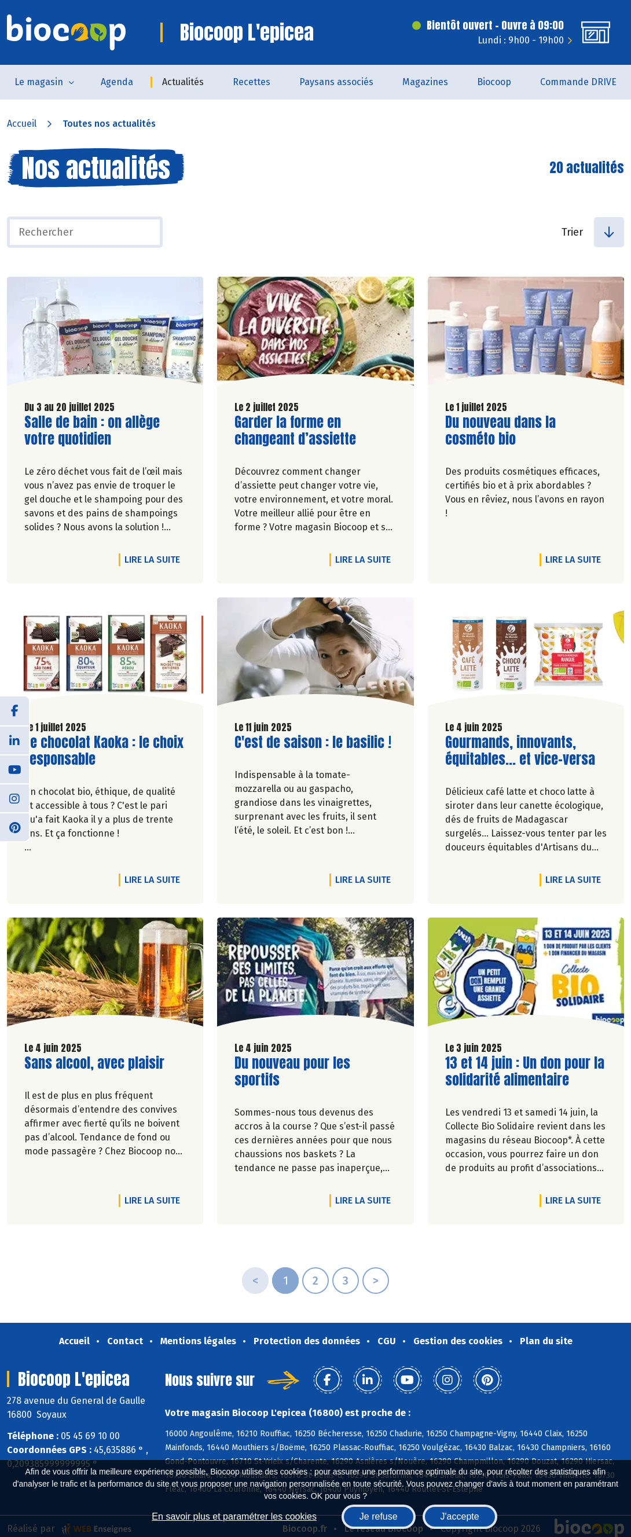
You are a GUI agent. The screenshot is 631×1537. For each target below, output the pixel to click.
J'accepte (460, 1516)
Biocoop (494, 81)
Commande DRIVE (578, 81)
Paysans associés (336, 81)
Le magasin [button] (38, 81)
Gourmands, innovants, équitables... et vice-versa (520, 751)
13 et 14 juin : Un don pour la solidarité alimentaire (524, 1071)
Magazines (425, 81)
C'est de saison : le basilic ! (312, 742)
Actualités (183, 81)
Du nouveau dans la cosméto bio (511, 430)
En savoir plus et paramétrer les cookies (234, 1516)
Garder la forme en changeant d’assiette (300, 430)
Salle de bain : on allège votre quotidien (92, 430)
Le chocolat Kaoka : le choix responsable (104, 751)
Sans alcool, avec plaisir (94, 1063)
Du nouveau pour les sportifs (300, 1071)
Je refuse (378, 1516)
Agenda (117, 81)
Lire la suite (155, 559)
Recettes (251, 81)
